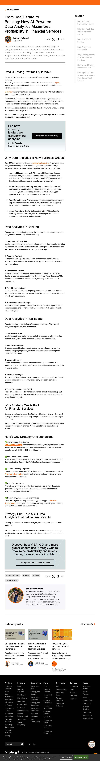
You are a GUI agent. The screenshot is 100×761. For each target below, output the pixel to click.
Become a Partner (86, 687)
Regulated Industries (34, 715)
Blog (45, 686)
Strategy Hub (88, 718)
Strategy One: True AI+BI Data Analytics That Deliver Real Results (85, 77)
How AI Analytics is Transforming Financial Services (37, 646)
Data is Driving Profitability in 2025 (85, 22)
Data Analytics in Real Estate (84, 48)
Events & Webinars (46, 690)
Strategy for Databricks (35, 704)
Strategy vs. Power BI (47, 732)
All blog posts (12, 10)
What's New (48, 717)
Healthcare (21, 695)
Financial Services (20, 690)
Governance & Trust (9, 709)
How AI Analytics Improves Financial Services (60, 646)
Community (61, 683)
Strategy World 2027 (47, 707)
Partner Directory (59, 699)
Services (73, 683)
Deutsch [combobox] (9, 744)
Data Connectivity (35, 720)
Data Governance (9, 695)
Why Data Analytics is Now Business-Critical (85, 31)
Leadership (87, 712)
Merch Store (87, 715)
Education (21, 701)
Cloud (72, 689)
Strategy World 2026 (47, 701)
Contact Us (87, 703)
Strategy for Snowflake (35, 709)
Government (22, 704)
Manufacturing (22, 711)
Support (73, 693)
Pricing (7, 736)
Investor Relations (86, 708)
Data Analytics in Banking (84, 40)
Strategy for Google (35, 693)
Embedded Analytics (8, 731)
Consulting (74, 686)
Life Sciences (22, 698)
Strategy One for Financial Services (34, 562)
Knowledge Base (60, 694)
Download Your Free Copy (47, 136)
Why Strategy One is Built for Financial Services (86, 57)
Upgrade (73, 699)
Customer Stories (47, 712)
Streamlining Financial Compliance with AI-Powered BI (15, 646)
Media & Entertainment (22, 715)
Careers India (87, 700)
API (57, 686)
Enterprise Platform (8, 720)
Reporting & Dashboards (9, 726)
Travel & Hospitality (21, 723)
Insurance (21, 707)
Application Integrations (9, 701)
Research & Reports (47, 696)
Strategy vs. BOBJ (47, 721)
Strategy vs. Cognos (47, 727)
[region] (50, 757)
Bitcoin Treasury (86, 693)
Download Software (60, 705)
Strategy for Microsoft (35, 698)
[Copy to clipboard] (62, 39)
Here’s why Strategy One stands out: (85, 66)
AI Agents (8, 705)
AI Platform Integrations (9, 715)
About (85, 683)
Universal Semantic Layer (8, 688)
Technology (21, 719)
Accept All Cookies (81, 757)
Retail (19, 686)
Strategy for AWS (35, 687)
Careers (85, 697)
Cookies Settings (66, 757)
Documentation (61, 689)
